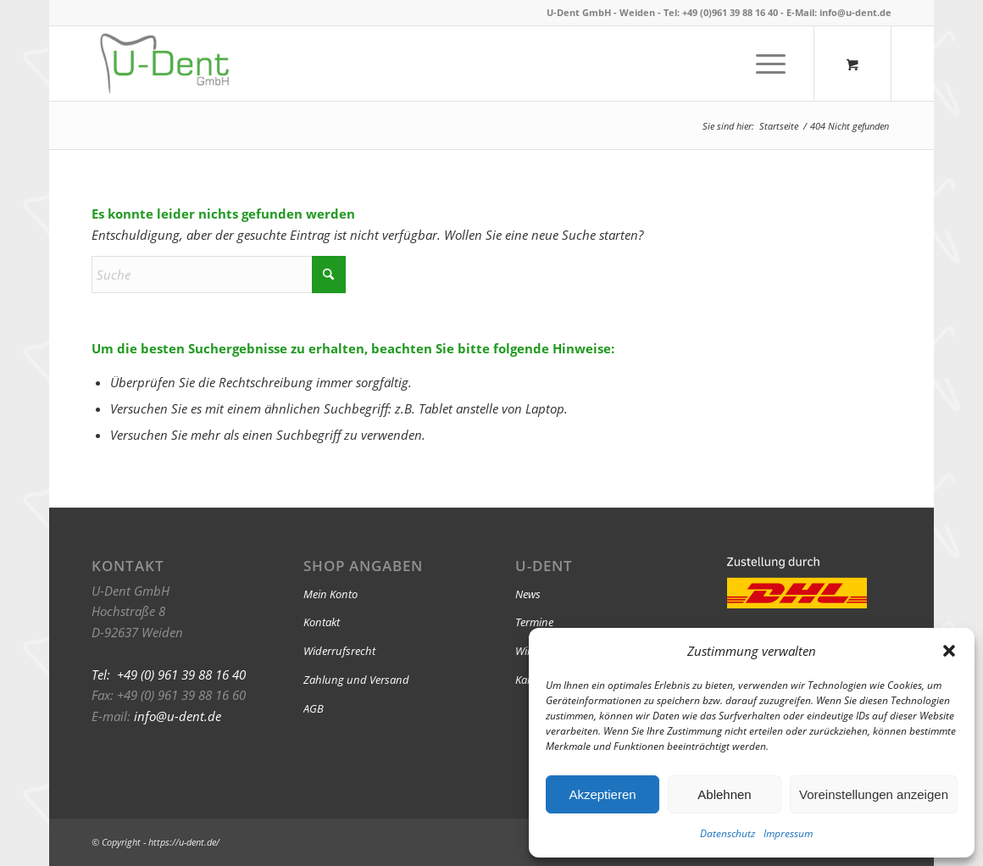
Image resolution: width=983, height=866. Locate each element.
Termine (534, 622)
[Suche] (219, 274)
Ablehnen (724, 794)
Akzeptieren (602, 794)
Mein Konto (330, 594)
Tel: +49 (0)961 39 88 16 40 (721, 12)
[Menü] (765, 63)
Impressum (788, 833)
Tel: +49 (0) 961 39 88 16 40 (169, 674)
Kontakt (321, 622)
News (528, 594)
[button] (949, 650)
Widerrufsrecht (339, 650)
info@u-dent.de (855, 12)
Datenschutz (727, 833)
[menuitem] (771, 63)
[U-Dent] (164, 63)
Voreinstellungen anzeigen (873, 794)
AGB (313, 708)
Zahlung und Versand (356, 679)
